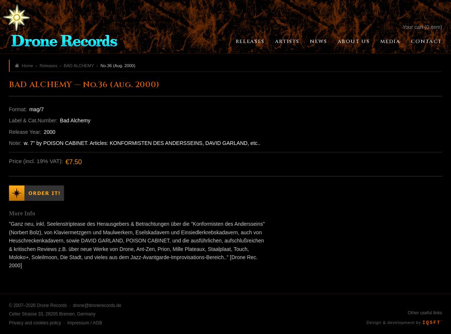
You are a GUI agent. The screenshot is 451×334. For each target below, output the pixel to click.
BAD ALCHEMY (79, 65)
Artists (287, 41)
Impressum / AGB (84, 322)
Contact (426, 41)
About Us (354, 41)
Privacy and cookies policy (35, 322)
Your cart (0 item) (422, 27)
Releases (250, 41)
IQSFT (432, 322)
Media (390, 41)
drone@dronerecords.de (97, 305)
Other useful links (425, 312)
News (318, 41)
